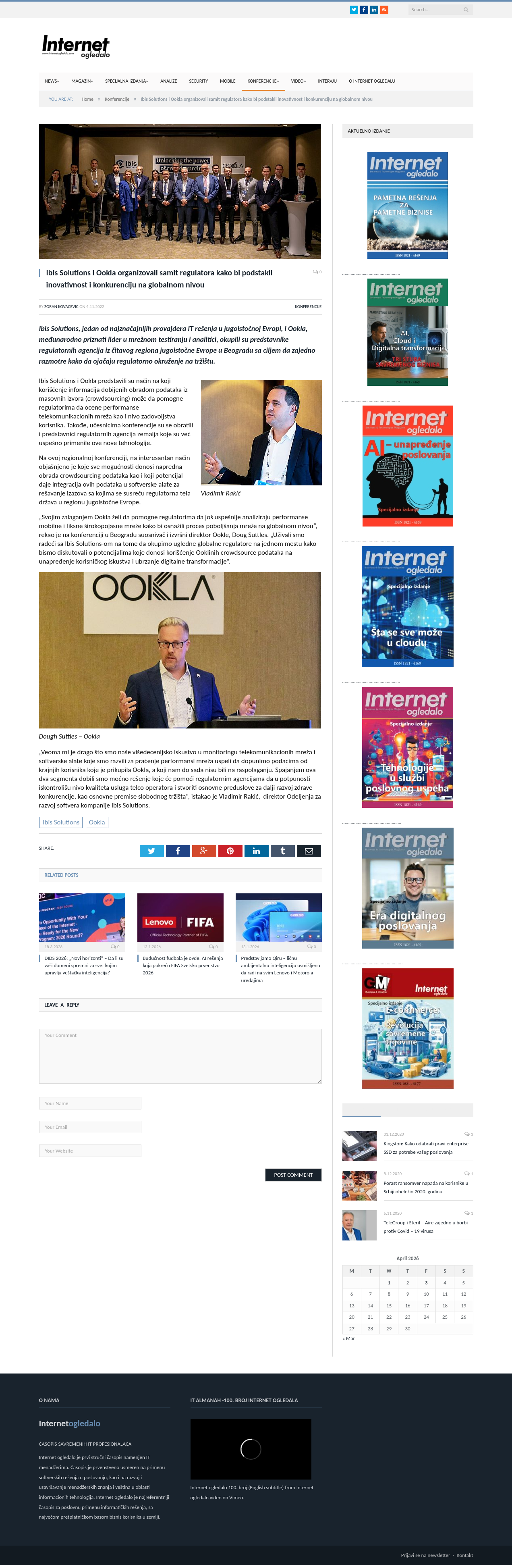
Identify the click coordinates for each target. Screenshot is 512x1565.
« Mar (348, 1338)
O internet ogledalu (372, 81)
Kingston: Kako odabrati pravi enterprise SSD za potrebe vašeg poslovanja (426, 1147)
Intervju (327, 81)
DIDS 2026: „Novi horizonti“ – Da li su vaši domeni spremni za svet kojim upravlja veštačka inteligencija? (84, 965)
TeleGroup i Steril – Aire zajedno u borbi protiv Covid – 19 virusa (426, 1227)
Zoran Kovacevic (61, 306)
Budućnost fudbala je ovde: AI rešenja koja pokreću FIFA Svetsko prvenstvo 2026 (183, 965)
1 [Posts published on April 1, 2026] (389, 1283)
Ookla (97, 822)
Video (297, 81)
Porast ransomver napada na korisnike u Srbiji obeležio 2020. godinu (426, 1187)
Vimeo (236, 1497)
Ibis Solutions (61, 822)
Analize (168, 81)
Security (198, 81)
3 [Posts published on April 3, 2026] (426, 1283)
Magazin (81, 81)
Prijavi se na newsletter (425, 1555)
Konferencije (262, 81)
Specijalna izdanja (125, 81)
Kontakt (465, 1555)
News (51, 81)
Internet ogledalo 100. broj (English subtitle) (237, 1487)
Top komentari (438, 1110)
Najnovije (398, 1110)
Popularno (361, 1110)
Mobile (228, 81)
